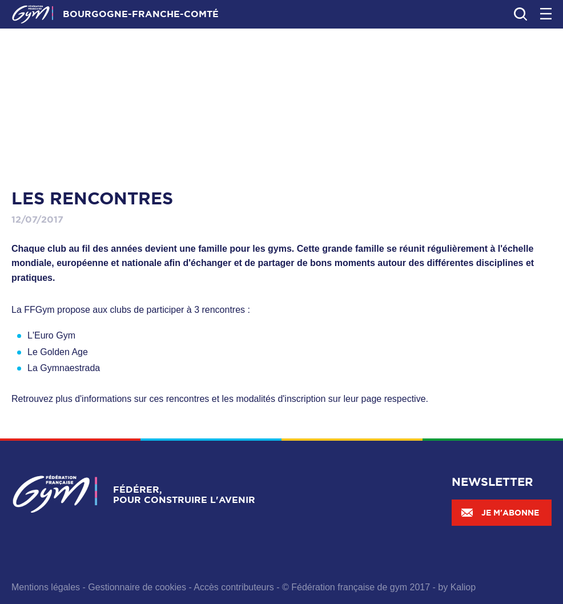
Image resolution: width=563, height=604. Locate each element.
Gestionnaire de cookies (137, 587)
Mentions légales (45, 587)
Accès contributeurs (234, 587)
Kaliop (463, 587)
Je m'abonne (499, 512)
